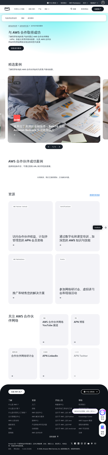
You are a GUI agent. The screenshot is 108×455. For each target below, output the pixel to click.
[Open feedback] (106, 227)
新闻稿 (10, 433)
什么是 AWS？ (13, 404)
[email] (95, 444)
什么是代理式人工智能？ (17, 412)
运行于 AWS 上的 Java (63, 420)
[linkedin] (78, 444)
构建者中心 (59, 404)
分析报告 (35, 428)
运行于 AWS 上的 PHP (63, 425)
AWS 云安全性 (13, 420)
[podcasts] (92, 444)
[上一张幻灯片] (47, 146)
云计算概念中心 (14, 416)
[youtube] (88, 444)
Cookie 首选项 (26, 449)
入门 (33, 404)
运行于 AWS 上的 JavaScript (65, 428)
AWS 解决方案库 (38, 416)
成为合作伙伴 (12, 26)
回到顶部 (54, 437)
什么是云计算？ (14, 408)
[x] (72, 444)
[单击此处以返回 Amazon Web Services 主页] (7, 10)
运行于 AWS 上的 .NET (63, 412)
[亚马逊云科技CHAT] (102, 413)
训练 (33, 408)
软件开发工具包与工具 (63, 408)
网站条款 (17, 449)
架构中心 (35, 420)
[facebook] (75, 444)
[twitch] (85, 444)
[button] (32, 9)
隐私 (9, 449)
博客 (10, 428)
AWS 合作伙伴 (37, 433)
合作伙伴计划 (24, 26)
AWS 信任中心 (37, 412)
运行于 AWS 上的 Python (64, 416)
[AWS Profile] (103, 2)
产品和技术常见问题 (39, 425)
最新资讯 (11, 425)
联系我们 (82, 404)
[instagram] (82, 444)
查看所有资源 (95, 195)
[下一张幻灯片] (60, 146)
